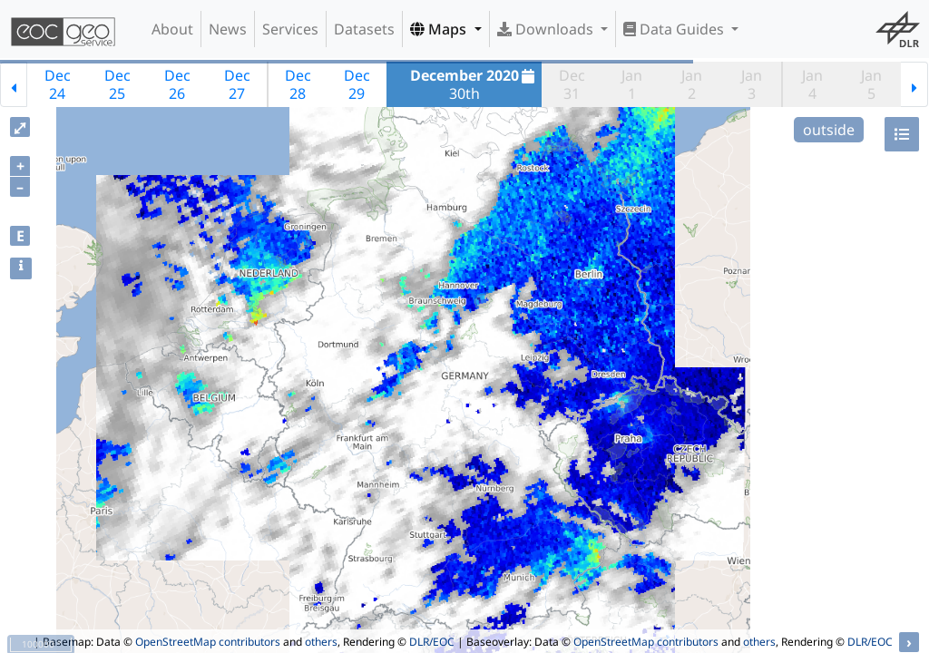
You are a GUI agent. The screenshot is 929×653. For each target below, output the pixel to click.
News (228, 29)
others (321, 641)
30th (475, 84)
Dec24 (57, 84)
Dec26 (177, 84)
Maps (440, 29)
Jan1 (631, 84)
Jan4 (812, 84)
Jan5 (871, 84)
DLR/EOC (432, 641)
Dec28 (298, 84)
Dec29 (357, 84)
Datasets (364, 29)
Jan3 (751, 84)
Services (290, 29)
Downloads (547, 29)
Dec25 (117, 84)
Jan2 (691, 84)
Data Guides (675, 29)
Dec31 (572, 84)
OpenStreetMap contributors (207, 641)
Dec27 (237, 84)
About (172, 29)
